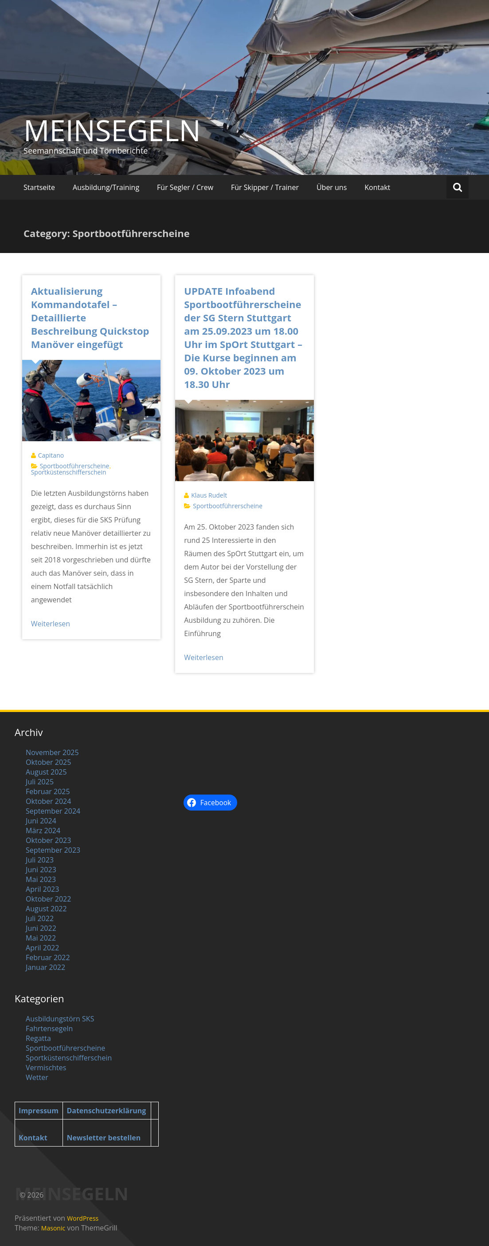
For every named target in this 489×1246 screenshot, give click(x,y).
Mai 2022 (41, 938)
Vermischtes (46, 1067)
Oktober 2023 (48, 840)
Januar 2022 (45, 967)
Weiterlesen (50, 624)
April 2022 (42, 948)
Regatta (38, 1038)
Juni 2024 (41, 821)
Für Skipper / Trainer (265, 187)
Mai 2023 (41, 879)
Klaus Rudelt (209, 495)
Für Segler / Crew (185, 187)
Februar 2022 (48, 957)
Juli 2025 (40, 782)
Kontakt (377, 187)
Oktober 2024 (48, 801)
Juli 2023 (40, 860)
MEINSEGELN (112, 130)
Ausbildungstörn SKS (60, 1019)
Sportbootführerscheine (75, 466)
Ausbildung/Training (106, 187)
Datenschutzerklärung (106, 1110)
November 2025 (52, 752)
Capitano (51, 455)
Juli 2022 (40, 918)
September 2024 (53, 811)
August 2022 (46, 909)
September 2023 (53, 850)
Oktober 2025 (48, 762)
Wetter (37, 1077)
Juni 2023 (41, 869)
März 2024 (43, 830)
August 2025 (46, 772)
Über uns (332, 187)
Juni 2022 (41, 928)
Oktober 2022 (48, 899)
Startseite (39, 187)
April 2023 (42, 889)
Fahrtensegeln (49, 1028)
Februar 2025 (48, 791)
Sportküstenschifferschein (68, 472)
